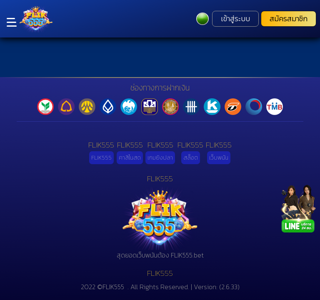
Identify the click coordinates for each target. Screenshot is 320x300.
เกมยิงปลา (160, 157)
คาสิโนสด (130, 157)
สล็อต (190, 157)
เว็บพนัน (218, 157)
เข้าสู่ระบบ (235, 18)
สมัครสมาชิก (289, 18)
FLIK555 (101, 157)
